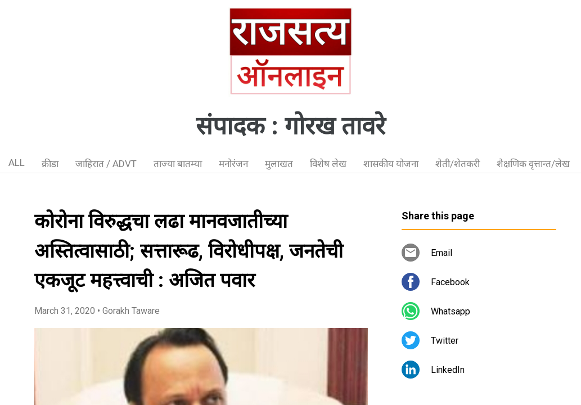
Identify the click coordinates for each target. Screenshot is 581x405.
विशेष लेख (328, 163)
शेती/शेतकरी (457, 163)
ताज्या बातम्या (178, 163)
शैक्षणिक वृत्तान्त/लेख (533, 163)
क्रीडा (50, 163)
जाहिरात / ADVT (106, 163)
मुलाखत (279, 163)
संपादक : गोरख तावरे (290, 126)
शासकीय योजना (390, 163)
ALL (16, 162)
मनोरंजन (233, 163)
